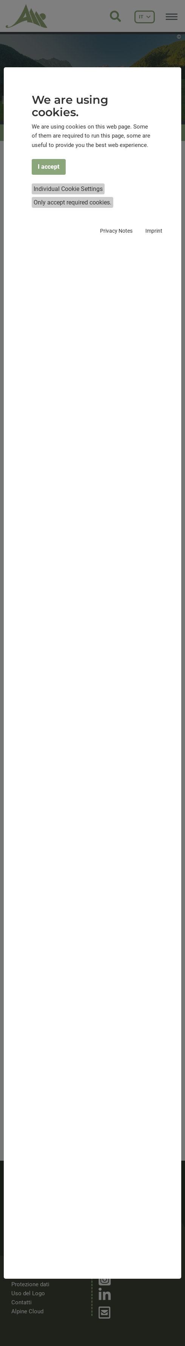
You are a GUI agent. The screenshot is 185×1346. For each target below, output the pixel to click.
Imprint (153, 231)
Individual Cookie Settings (68, 188)
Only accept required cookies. (72, 202)
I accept (49, 166)
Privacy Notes (116, 231)
